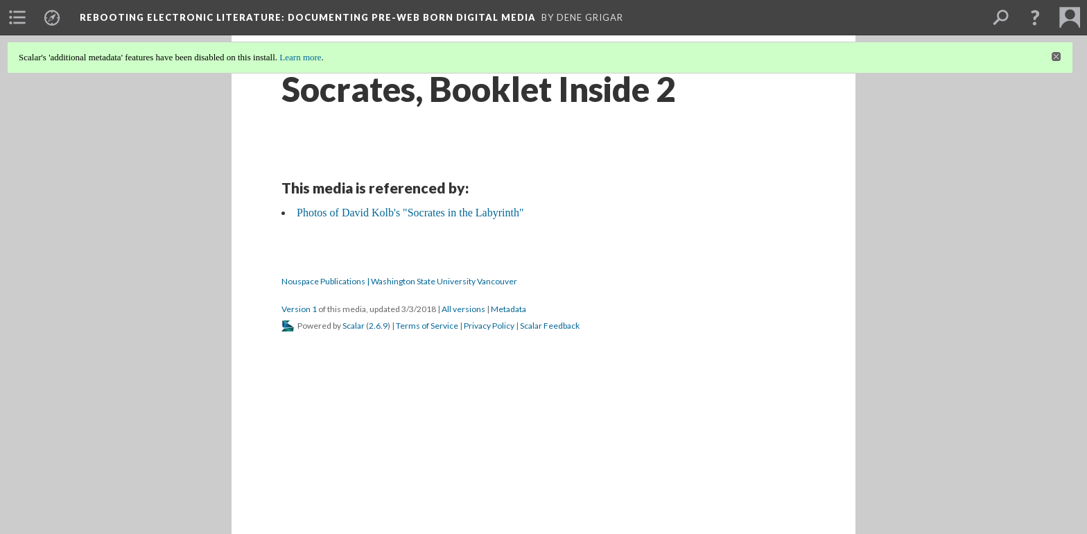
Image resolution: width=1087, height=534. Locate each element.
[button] (1035, 17)
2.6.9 (378, 325)
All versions (463, 309)
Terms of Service (427, 325)
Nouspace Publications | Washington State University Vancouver (399, 281)
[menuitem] (17, 17)
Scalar (353, 325)
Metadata (508, 309)
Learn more (300, 57)
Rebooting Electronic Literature (308, 17)
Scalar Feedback (550, 325)
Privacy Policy (489, 325)
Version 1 (299, 309)
